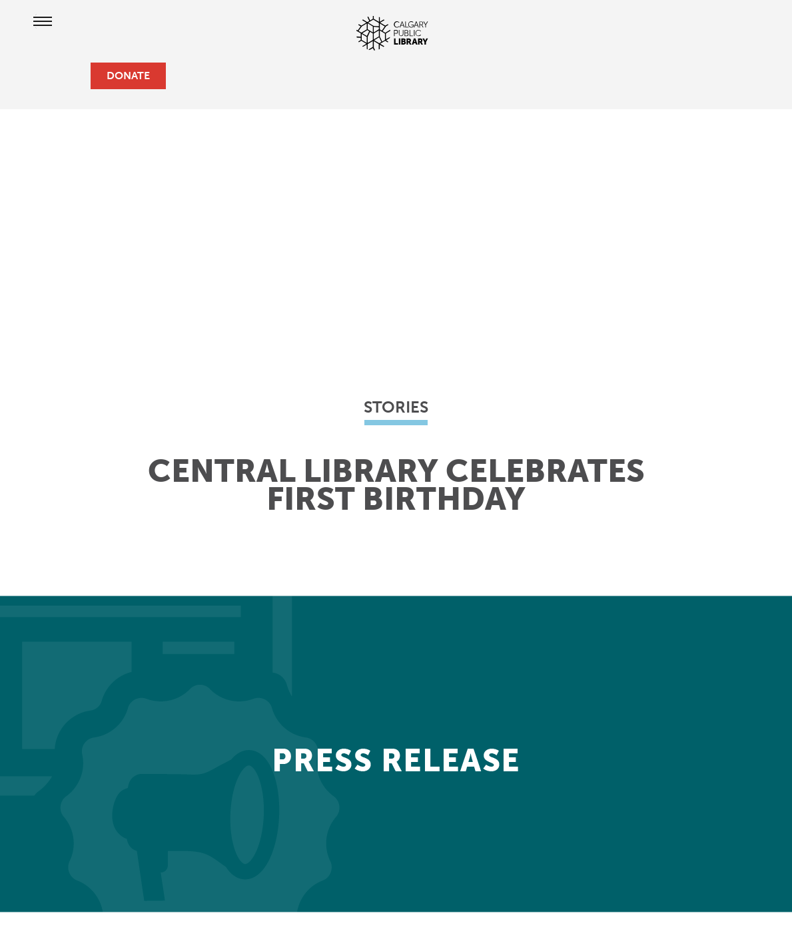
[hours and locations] (32, 76)
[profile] (53, 76)
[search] (74, 76)
